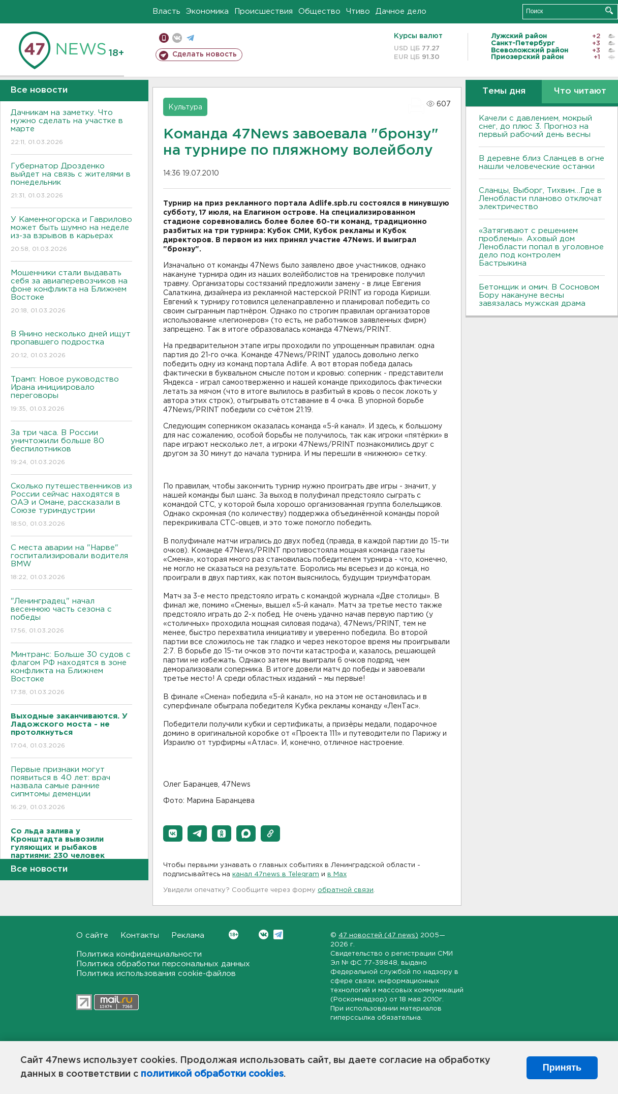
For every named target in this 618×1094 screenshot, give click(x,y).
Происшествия (263, 11)
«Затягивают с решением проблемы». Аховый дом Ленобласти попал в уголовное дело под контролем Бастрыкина (541, 247)
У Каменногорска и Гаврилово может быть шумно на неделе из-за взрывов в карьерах (71, 234)
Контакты (139, 935)
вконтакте (177, 38)
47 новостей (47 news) (378, 935)
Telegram (278, 934)
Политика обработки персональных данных (163, 964)
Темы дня (504, 91)
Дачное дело (401, 11)
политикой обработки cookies (212, 1074)
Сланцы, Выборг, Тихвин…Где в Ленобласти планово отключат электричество (540, 198)
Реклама (187, 935)
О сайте (92, 935)
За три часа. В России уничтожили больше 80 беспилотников (71, 448)
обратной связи (346, 890)
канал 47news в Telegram (275, 874)
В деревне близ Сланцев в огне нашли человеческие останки (541, 162)
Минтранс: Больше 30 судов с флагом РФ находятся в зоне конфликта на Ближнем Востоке (71, 674)
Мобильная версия (164, 38)
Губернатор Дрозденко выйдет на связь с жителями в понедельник (71, 181)
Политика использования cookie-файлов (156, 973)
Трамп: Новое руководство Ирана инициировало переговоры (71, 394)
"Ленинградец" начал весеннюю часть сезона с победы (71, 616)
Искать (609, 10)
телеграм (190, 38)
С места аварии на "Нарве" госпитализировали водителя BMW (71, 563)
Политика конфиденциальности (139, 954)
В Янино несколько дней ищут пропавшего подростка (71, 345)
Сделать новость (204, 54)
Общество (319, 11)
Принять (562, 1067)
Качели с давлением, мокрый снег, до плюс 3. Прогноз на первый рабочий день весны (535, 126)
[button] (172, 833)
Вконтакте (233, 934)
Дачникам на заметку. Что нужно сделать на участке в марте (71, 128)
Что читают (580, 91)
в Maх (337, 874)
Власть (166, 11)
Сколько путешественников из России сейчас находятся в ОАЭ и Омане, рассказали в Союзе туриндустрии (71, 505)
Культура (185, 107)
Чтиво (358, 11)
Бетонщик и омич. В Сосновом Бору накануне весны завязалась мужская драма (539, 295)
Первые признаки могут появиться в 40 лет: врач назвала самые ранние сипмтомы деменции (71, 789)
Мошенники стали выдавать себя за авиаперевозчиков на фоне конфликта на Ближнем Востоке (71, 292)
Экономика (207, 11)
